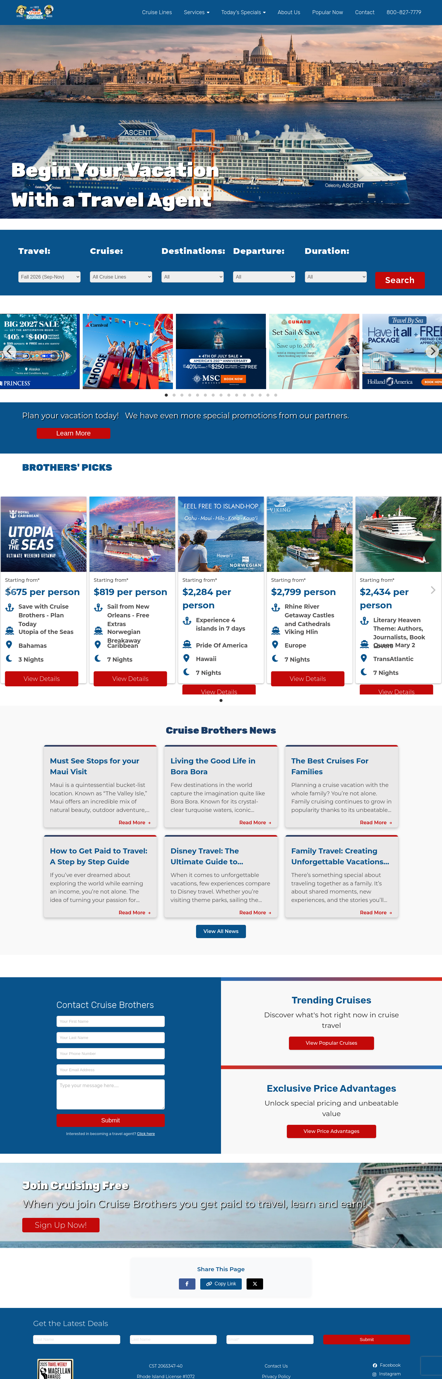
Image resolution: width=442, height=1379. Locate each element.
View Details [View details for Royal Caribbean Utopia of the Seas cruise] (41, 678)
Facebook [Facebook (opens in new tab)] (387, 1365)
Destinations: (188, 251)
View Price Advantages (332, 1131)
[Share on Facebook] (187, 1284)
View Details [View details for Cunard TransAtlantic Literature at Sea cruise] (396, 692)
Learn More (73, 433)
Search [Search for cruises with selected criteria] (400, 280)
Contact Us (276, 1366)
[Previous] (9, 351)
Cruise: (106, 251)
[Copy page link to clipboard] (221, 1284)
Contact (364, 12)
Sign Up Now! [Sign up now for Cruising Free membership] (61, 1225)
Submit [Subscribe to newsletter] (367, 1339)
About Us (289, 12)
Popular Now (327, 12)
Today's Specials (243, 12)
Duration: (327, 251)
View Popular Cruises (331, 1043)
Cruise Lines (157, 12)
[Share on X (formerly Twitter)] (255, 1284)
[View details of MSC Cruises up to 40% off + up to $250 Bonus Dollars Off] (221, 387)
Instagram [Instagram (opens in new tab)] (387, 1374)
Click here (146, 1133)
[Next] (432, 351)
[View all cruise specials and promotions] (221, 428)
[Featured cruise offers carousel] (221, 589)
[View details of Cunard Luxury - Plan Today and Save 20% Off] (314, 387)
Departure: (258, 251)
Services (196, 12)
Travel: (34, 251)
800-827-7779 (404, 12)
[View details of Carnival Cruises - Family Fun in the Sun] (128, 387)
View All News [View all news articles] (221, 931)
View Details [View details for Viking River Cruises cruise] (308, 678)
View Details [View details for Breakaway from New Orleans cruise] (130, 678)
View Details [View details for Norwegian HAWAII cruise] (219, 692)
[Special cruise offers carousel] (221, 351)
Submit (110, 1120)
